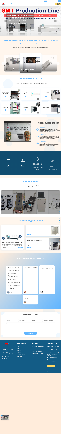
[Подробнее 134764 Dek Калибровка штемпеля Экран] (29, 234)
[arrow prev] (2, 63)
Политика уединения (21, 354)
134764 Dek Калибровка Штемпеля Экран (36, 227)
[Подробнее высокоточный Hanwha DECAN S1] (29, 247)
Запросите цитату (49, 3)
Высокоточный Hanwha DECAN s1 (34, 240)
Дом (18, 346)
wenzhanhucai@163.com (52, 361)
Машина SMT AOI (35, 360)
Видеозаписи (24, 3)
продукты (19, 350)
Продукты (16, 3)
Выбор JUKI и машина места (38, 356)
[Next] (55, 21)
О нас (30, 3)
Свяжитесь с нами (38, 3)
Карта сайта (19, 356)
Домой (10, 3)
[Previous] (5, 21)
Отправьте (30, 333)
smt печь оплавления (36, 358)
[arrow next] (58, 63)
